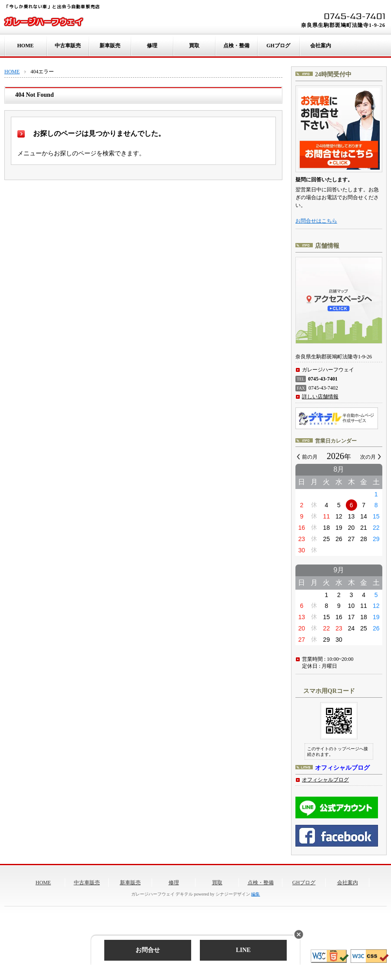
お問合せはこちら (316, 221)
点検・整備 (236, 46)
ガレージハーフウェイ (43, 21)
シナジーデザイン (232, 894)
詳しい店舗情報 (320, 397)
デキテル (184, 894)
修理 (152, 46)
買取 (194, 46)
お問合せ (148, 950)
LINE (243, 950)
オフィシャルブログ (325, 780)
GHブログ (278, 46)
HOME (25, 46)
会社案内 (320, 46)
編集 (255, 894)
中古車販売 (68, 46)
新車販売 (109, 46)
